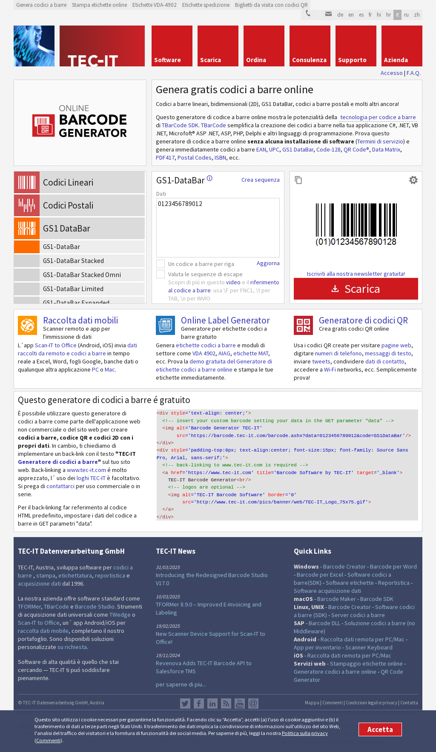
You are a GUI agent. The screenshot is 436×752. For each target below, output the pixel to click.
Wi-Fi (330, 369)
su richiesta (72, 647)
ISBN (220, 157)
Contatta (409, 703)
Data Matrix (386, 149)
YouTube (240, 703)
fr (370, 14)
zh (417, 14)
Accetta (380, 729)
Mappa (312, 703)
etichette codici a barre (206, 345)
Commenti (48, 740)
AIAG (224, 353)
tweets (321, 361)
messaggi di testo (388, 353)
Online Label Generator (225, 320)
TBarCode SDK (180, 125)
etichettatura (75, 575)
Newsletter (253, 703)
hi (379, 14)
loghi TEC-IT (91, 478)
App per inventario (317, 647)
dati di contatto (384, 361)
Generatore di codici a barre (58, 462)
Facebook (199, 703)
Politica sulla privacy (305, 733)
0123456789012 (218, 227)
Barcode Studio (95, 606)
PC (95, 369)
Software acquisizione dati (327, 591)
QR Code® (356, 149)
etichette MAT (250, 353)
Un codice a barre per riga (201, 264)
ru (406, 14)
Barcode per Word (393, 566)
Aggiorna (268, 263)
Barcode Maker (336, 599)
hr (388, 14)
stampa (45, 575)
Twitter (185, 703)
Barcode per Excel (320, 574)
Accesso (392, 73)
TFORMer (29, 606)
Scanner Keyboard (369, 647)
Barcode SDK (376, 599)
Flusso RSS (226, 703)
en (351, 14)
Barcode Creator (344, 566)
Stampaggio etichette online (366, 663)
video (233, 282)
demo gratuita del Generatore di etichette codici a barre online (214, 365)
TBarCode (213, 125)
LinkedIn (212, 703)
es (361, 14)
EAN (261, 149)
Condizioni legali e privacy (371, 703)
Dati (161, 193)
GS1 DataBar (297, 149)
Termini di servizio (380, 141)
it (397, 14)
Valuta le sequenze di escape (205, 274)
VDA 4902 (203, 353)
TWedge (120, 614)
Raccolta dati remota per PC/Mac (362, 639)
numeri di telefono (338, 353)
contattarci (60, 486)
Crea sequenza (260, 179)
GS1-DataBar (184, 180)
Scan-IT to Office (56, 345)
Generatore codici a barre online (336, 671)
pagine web (396, 345)
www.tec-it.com (86, 470)
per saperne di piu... (181, 684)
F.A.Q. (414, 73)
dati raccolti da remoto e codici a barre (77, 349)
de (340, 14)
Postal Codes (195, 157)
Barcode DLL (324, 623)
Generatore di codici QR (363, 320)
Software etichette (350, 582)
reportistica (110, 575)
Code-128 (328, 149)
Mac (110, 369)
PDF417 (165, 157)
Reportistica (394, 582)
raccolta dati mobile (43, 631)
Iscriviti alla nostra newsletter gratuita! (356, 273)
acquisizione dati (39, 583)
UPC (274, 149)
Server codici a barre (358, 615)
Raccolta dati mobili (80, 320)
